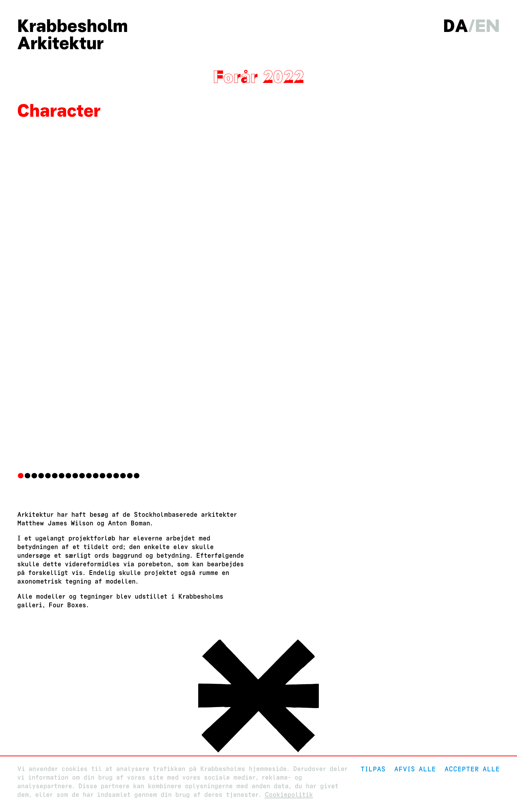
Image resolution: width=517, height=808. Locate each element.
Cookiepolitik (289, 795)
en (487, 26)
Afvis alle (415, 769)
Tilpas (373, 769)
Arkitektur (60, 43)
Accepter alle (472, 769)
